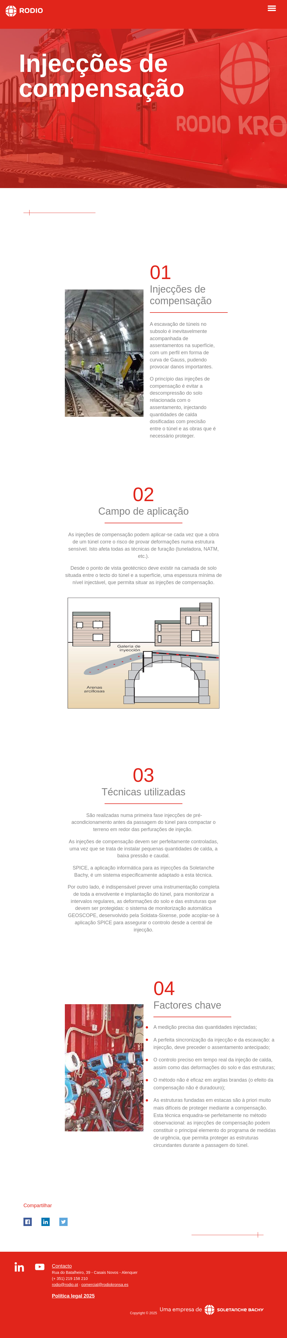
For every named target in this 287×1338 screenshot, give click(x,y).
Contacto (62, 1266)
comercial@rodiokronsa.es (105, 1284)
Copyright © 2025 (143, 1313)
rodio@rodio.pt (65, 1284)
